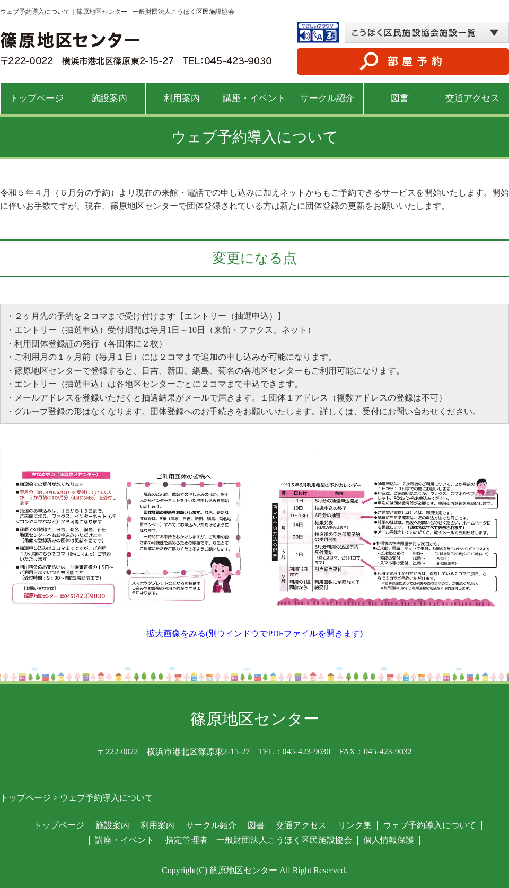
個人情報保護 (388, 840)
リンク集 (355, 825)
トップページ (37, 98)
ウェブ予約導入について (429, 825)
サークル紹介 (327, 98)
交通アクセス (472, 98)
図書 (400, 98)
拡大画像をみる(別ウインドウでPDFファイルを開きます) (254, 633)
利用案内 (182, 98)
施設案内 (109, 98)
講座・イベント (254, 98)
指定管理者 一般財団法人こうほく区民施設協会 (258, 840)
